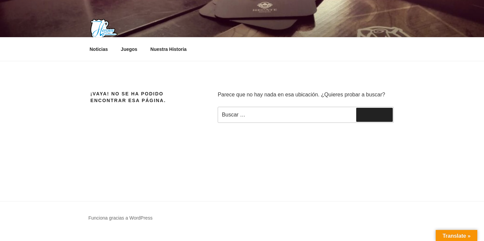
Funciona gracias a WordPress (121, 218)
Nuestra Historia (168, 49)
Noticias (99, 49)
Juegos (129, 49)
